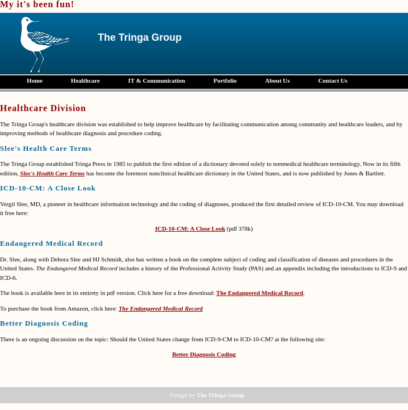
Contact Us (332, 80)
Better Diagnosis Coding (204, 354)
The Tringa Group (221, 395)
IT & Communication (156, 80)
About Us (277, 80)
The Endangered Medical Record (259, 292)
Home (34, 80)
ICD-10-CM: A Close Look (190, 228)
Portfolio (225, 80)
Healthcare (85, 80)
